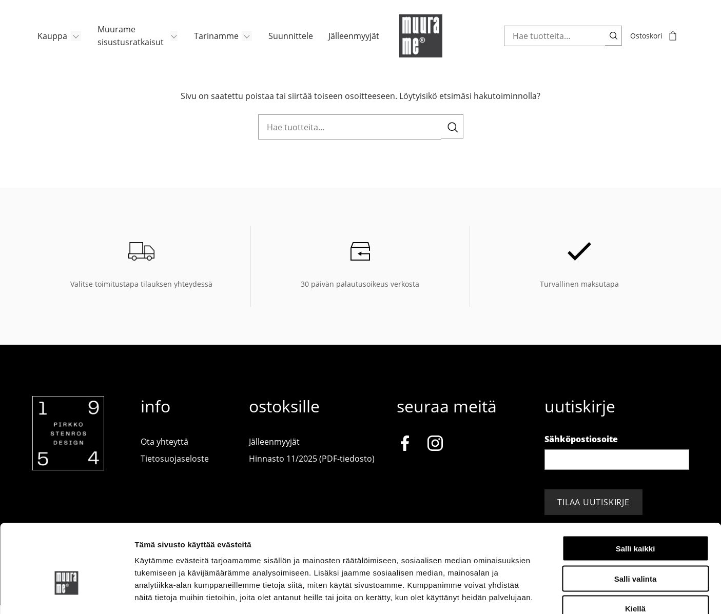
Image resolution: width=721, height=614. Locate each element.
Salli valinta (635, 518)
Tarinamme (212, 41)
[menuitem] (54, 41)
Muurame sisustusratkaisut (126, 41)
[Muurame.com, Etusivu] (422, 41)
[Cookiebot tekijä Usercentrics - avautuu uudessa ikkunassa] (66, 594)
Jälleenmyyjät (351, 41)
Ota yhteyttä (164, 449)
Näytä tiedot (549, 593)
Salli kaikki (635, 488)
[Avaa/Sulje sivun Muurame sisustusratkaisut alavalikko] (169, 41)
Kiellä (635, 548)
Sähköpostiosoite (581, 447)
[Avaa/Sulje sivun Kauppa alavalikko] (71, 41)
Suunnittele (287, 41)
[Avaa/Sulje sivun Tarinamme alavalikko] (244, 41)
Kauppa (47, 41)
